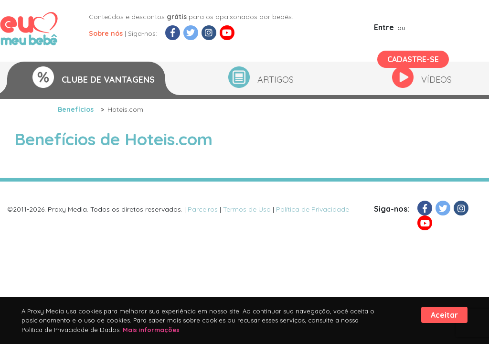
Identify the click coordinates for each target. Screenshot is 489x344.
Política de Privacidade (312, 209)
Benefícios (76, 109)
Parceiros (203, 209)
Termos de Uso (247, 209)
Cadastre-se (413, 59)
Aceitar (444, 315)
